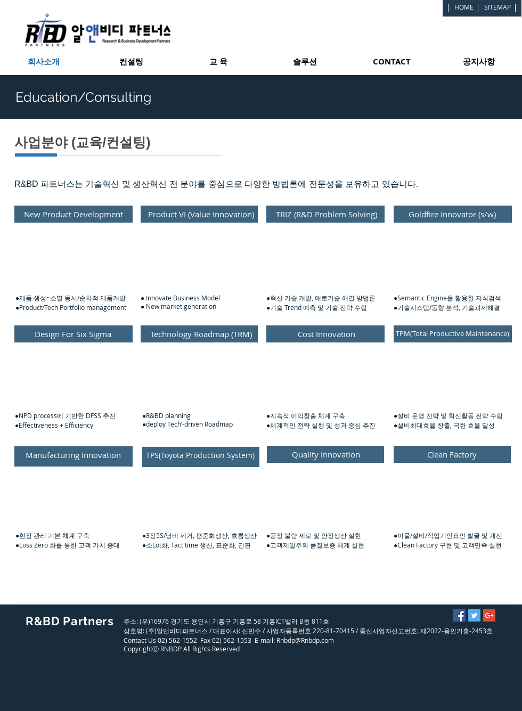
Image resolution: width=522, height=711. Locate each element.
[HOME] (464, 7)
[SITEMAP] (497, 7)
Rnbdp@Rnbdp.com (305, 640)
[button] (73, 277)
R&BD (43, 621)
